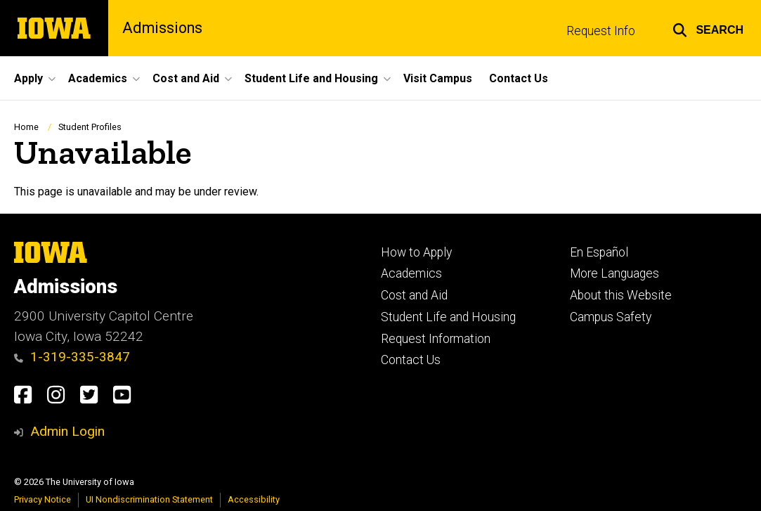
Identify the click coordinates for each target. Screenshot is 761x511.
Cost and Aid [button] (185, 78)
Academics (411, 273)
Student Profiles (90, 127)
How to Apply (416, 252)
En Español (599, 252)
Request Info (600, 31)
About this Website (621, 295)
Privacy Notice (42, 499)
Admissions (162, 28)
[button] (708, 28)
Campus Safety (610, 317)
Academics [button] (97, 78)
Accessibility (254, 499)
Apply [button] (28, 78)
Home (26, 127)
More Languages (614, 273)
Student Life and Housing (448, 317)
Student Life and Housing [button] (311, 78)
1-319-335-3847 (72, 357)
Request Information (435, 339)
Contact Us (518, 78)
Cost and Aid (414, 295)
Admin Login (67, 431)
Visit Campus (437, 78)
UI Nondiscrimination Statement (149, 499)
